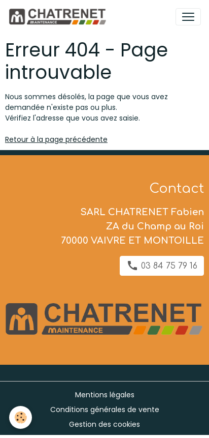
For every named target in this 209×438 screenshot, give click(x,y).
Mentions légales (104, 395)
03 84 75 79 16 (161, 265)
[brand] (59, 16)
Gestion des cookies (104, 424)
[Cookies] (20, 417)
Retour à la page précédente (56, 139)
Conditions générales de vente (104, 409)
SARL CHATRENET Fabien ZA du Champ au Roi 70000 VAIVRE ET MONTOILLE (132, 226)
